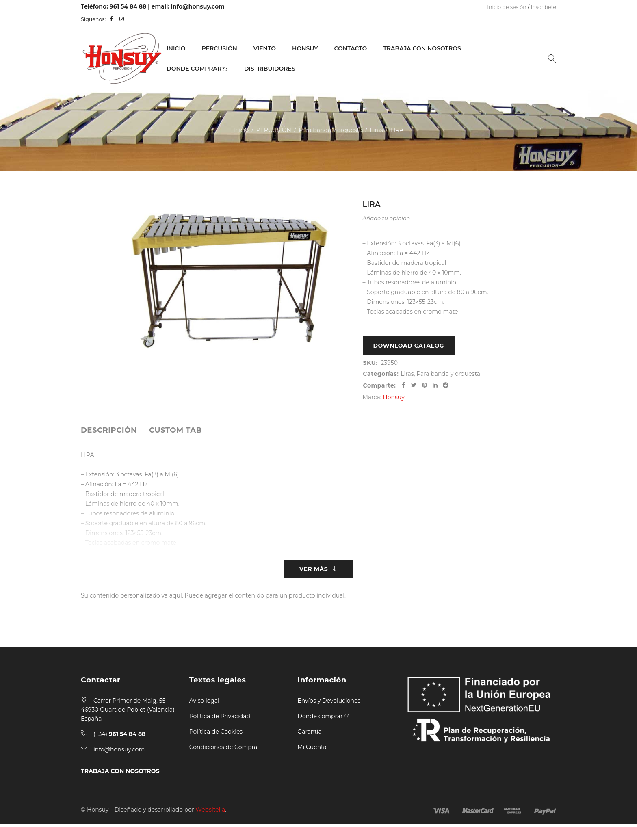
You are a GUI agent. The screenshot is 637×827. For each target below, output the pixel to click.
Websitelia (210, 812)
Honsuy (305, 48)
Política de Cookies (216, 734)
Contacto (350, 48)
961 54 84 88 (128, 6)
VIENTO (265, 48)
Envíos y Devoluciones (328, 704)
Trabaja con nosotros (422, 48)
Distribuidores (269, 68)
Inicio (176, 48)
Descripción (109, 431)
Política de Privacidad (219, 719)
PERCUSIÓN (219, 48)
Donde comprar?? (323, 719)
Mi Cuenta (311, 750)
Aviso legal (204, 704)
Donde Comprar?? (197, 68)
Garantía (309, 734)
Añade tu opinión (386, 218)
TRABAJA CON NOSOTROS (120, 774)
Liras (376, 130)
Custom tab (175, 431)
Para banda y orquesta (330, 130)
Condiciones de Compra (223, 750)
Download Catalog (408, 346)
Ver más (313, 571)
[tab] (109, 431)
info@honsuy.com (198, 6)
